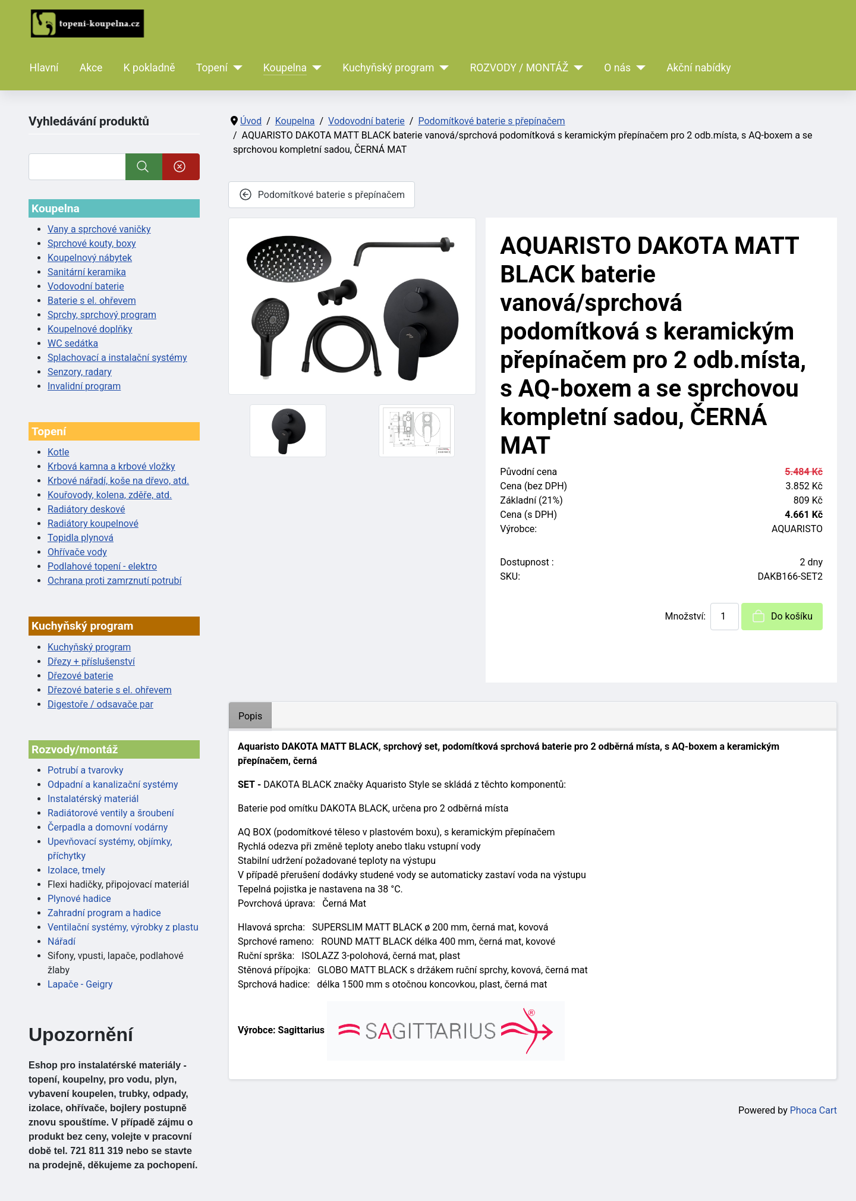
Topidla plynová (81, 537)
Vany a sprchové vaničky (99, 229)
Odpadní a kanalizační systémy (113, 784)
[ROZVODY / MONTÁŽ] (575, 68)
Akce (91, 68)
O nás (617, 68)
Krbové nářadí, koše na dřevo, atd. (118, 480)
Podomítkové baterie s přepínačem (321, 194)
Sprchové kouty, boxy (92, 243)
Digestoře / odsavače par (100, 704)
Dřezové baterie (80, 675)
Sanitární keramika (87, 272)
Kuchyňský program (388, 68)
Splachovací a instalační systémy (117, 357)
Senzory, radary (80, 372)
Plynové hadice (79, 898)
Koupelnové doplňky (90, 329)
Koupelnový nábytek (90, 257)
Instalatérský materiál (93, 798)
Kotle (59, 452)
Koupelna (285, 68)
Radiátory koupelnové (93, 523)
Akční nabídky (698, 68)
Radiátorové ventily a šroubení (111, 813)
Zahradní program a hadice (104, 913)
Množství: (685, 616)
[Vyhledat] (77, 166)
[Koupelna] (314, 68)
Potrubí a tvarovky (85, 770)
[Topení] (235, 68)
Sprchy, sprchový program (102, 314)
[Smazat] (181, 166)
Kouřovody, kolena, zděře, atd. (110, 495)
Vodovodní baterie (86, 286)
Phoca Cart (813, 1110)
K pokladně (149, 68)
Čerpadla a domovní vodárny (108, 827)
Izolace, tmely (76, 870)
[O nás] (638, 68)
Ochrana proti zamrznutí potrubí (114, 580)
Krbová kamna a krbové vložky (111, 466)
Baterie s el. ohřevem (92, 300)
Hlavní (44, 68)
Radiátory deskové (86, 509)
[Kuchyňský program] (442, 68)
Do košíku (782, 616)
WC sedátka (73, 343)
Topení (212, 68)
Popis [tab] (250, 716)
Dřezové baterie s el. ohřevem (110, 690)
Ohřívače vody (77, 552)
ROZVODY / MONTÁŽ (519, 68)
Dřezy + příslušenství (91, 661)
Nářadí (61, 941)
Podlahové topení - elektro (102, 566)
